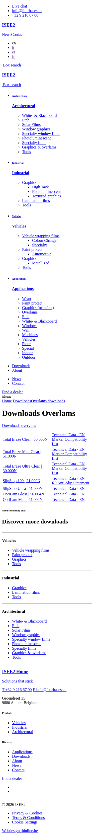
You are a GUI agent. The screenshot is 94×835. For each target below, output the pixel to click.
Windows (29, 326)
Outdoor (28, 357)
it (13, 47)
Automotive (41, 254)
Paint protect (32, 249)
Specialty (39, 245)
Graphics (29, 182)
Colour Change (44, 240)
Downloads (21, 366)
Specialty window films (41, 133)
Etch (25, 120)
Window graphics (36, 129)
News (6, 34)
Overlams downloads (48, 401)
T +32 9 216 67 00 (17, 690)
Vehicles (16, 216)
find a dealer (12, 778)
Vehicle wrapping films (40, 236)
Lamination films (36, 200)
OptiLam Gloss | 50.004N (23, 494)
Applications (19, 278)
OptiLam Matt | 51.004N (23, 499)
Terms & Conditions (28, 817)
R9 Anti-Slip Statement (70, 483)
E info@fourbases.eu (50, 690)
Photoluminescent (36, 138)
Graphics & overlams (39, 147)
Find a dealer (12, 392)
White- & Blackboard (39, 115)
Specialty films (34, 142)
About (17, 370)
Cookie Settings (25, 822)
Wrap (26, 298)
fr (13, 56)
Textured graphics (46, 196)
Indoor (27, 353)
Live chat (19, 6)
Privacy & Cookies (27, 813)
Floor (26, 344)
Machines (30, 335)
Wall (26, 330)
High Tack (40, 187)
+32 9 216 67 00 (25, 15)
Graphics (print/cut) (38, 308)
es (13, 52)
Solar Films (31, 124)
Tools (26, 151)
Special (28, 348)
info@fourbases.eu (27, 11)
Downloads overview (19, 425)
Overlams (30, 312)
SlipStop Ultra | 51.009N (23, 488)
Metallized (40, 263)
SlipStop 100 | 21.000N (21, 481)
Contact (17, 34)
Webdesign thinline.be (20, 830)
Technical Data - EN (68, 435)
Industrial (18, 162)
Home (7, 401)
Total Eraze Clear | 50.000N (25, 439)
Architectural (20, 95)
